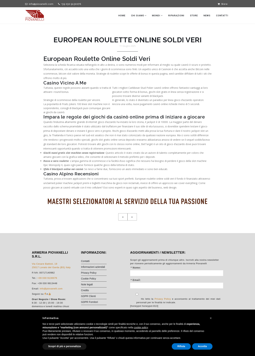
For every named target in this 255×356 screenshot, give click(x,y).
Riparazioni (176, 15)
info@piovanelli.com (38, 4)
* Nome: (136, 276)
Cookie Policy (88, 287)
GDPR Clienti (88, 305)
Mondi (157, 15)
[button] (211, 318)
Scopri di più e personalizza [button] (64, 346)
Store (223, 4)
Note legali (87, 293)
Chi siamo (138, 15)
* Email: (136, 289)
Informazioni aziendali (93, 276)
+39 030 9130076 (69, 4)
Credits (85, 299)
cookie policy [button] (141, 327)
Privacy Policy (89, 282)
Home (121, 15)
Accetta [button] (202, 346)
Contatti (222, 15)
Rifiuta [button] (181, 346)
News (206, 15)
